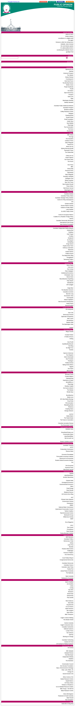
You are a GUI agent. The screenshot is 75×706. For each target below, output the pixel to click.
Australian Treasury (68, 445)
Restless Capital (69, 386)
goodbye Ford (69, 52)
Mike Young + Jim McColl (66, 688)
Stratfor (71, 327)
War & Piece (70, 370)
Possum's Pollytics (68, 552)
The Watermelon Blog (67, 255)
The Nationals (69, 573)
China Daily (70, 168)
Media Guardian (69, 180)
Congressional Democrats (66, 560)
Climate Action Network (67, 499)
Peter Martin (70, 280)
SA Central (70, 647)
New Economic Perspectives (65, 301)
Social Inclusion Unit (68, 673)
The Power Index (68, 159)
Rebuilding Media (68, 405)
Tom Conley (70, 269)
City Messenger (69, 655)
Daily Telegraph (69, 142)
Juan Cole (70, 312)
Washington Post (68, 190)
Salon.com (70, 96)
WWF (71, 519)
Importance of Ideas (68, 380)
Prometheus (70, 529)
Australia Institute (68, 194)
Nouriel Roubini (69, 305)
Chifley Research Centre (66, 111)
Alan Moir (70, 589)
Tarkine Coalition (69, 511)
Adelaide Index (69, 429)
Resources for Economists (66, 458)
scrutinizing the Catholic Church (65, 50)
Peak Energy (70, 488)
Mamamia (70, 249)
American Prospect (68, 73)
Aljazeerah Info (69, 69)
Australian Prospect (68, 107)
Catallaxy (70, 232)
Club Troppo (70, 234)
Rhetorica (70, 407)
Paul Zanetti (70, 597)
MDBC (71, 505)
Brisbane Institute (68, 109)
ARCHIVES (69, 61)
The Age (71, 136)
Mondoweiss (70, 320)
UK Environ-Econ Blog (67, 494)
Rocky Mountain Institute (66, 533)
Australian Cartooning (67, 640)
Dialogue (71, 113)
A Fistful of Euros (68, 336)
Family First (70, 569)
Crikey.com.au (69, 155)
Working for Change (68, 636)
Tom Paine (70, 368)
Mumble (71, 547)
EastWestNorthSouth (67, 344)
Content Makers (69, 376)
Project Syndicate (68, 87)
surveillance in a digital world (65, 38)
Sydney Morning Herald (67, 148)
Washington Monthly (68, 100)
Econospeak (70, 297)
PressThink (70, 401)
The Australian (69, 138)
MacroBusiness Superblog (66, 279)
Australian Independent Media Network (63, 228)
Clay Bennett (70, 604)
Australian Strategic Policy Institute (64, 198)
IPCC (71, 525)
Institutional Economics (67, 273)
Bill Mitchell (70, 282)
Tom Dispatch (69, 355)
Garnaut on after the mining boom (64, 42)
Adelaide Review (69, 653)
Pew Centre (70, 527)
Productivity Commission (66, 449)
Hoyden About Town (68, 246)
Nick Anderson (69, 601)
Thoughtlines (70, 257)
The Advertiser (69, 660)
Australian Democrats (67, 563)
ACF (72, 497)
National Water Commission (66, 507)
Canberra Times (69, 140)
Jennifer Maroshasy (68, 477)
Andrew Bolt (70, 230)
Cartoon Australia (68, 623)
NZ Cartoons (70, 632)
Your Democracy (69, 554)
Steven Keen (70, 277)
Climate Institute (69, 203)
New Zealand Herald (68, 184)
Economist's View (68, 295)
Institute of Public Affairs (67, 207)
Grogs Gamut (69, 244)
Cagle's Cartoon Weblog (67, 617)
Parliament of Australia (67, 578)
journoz (71, 414)
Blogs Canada (69, 331)
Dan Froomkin (69, 359)
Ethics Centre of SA (68, 677)
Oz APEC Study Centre (67, 211)
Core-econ (70, 267)
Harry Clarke (70, 265)
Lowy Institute (69, 209)
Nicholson (70, 591)
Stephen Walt (69, 322)
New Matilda (70, 123)
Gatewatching (69, 378)
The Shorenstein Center (67, 425)
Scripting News (69, 409)
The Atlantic (70, 75)
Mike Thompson (69, 614)
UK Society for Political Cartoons (64, 643)
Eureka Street (69, 117)
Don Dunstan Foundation (66, 666)
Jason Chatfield (69, 582)
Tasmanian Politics (68, 259)
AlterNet (71, 71)
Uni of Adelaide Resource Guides (64, 686)
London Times (69, 630)
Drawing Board (69, 115)
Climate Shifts (69, 480)
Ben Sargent (70, 610)
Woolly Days (70, 392)
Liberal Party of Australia (67, 571)
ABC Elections (69, 537)
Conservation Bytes (68, 434)
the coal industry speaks (67, 46)
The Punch (70, 161)
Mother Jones (69, 85)
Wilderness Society (68, 517)
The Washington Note (67, 324)
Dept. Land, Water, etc (67, 670)
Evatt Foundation (68, 119)
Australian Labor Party (67, 567)
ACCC (71, 447)
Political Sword (69, 253)
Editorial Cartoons (68, 629)
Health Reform (69, 681)
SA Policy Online (69, 683)
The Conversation (68, 127)
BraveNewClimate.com (67, 432)
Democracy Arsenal (68, 314)
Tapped (71, 366)
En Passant (70, 240)
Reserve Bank (69, 451)
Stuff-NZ (71, 634)
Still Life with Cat (69, 438)
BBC (72, 166)
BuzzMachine (69, 395)
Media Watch (69, 416)
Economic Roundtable (67, 454)
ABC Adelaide (69, 651)
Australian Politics (68, 539)
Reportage (70, 125)
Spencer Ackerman (68, 353)
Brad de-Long (69, 294)
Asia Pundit (70, 342)
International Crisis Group (66, 222)
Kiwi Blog (70, 346)
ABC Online (70, 135)
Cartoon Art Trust (68, 642)
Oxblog (71, 338)
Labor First (70, 545)
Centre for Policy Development (65, 199)
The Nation (70, 90)
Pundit (71, 88)
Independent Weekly (68, 657)
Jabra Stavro (70, 612)
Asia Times (70, 164)
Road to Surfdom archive (66, 441)
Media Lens (70, 397)
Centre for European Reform (65, 214)
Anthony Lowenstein (68, 247)
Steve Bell (70, 602)
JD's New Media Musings (66, 399)
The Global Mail (69, 152)
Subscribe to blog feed (67, 703)
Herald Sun (70, 144)
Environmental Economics (66, 484)
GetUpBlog (70, 242)
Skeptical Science (68, 492)
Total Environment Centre (66, 513)
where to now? (69, 34)
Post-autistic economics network (65, 456)
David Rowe (70, 595)
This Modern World (68, 619)
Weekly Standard (68, 102)
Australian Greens (68, 565)
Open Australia (69, 576)
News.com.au (69, 146)
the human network (68, 388)
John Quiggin (69, 284)
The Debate (70, 390)
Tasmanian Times (68, 150)
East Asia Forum (69, 81)
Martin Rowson (69, 608)
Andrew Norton (69, 251)
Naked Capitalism (68, 299)
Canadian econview (68, 292)
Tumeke (71, 349)
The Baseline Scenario (67, 290)
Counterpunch (69, 79)
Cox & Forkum (69, 606)
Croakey (71, 236)
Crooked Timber (69, 335)
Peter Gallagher (69, 271)
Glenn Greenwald (68, 357)
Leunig (71, 588)
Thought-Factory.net (13, 1)
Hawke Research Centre (66, 679)
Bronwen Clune (69, 374)
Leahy (71, 586)
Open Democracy (68, 92)
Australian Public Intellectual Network (63, 105)
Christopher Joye (68, 275)
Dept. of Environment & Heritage (64, 668)
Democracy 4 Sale (68, 541)
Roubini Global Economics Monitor (64, 460)
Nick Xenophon (69, 699)
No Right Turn (69, 348)
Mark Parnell (70, 698)
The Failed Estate (68, 418)
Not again (70, 40)
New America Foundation (66, 224)
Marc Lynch (70, 318)
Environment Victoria (67, 501)
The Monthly (70, 131)
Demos (71, 218)
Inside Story (70, 121)
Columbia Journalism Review (65, 423)
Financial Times (69, 170)
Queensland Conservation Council (64, 509)
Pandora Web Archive (67, 548)
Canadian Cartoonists (67, 627)
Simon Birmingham (68, 694)
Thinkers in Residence (67, 684)
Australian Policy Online (67, 196)
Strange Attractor (68, 410)
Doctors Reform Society (67, 205)
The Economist (69, 465)
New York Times (69, 182)
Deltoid (71, 473)
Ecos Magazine (69, 522)
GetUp (71, 543)
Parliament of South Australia (65, 696)
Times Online (69, 186)
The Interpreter (69, 309)
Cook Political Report (67, 558)
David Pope (70, 593)
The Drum (70, 129)
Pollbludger (70, 550)
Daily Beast (70, 172)
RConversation (69, 403)
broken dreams (69, 36)
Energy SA (70, 671)
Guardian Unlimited (68, 176)
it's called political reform (67, 48)
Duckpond (70, 238)
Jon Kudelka (70, 584)
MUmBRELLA (69, 382)
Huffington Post (69, 178)
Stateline (71, 658)
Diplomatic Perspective (67, 316)
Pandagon (70, 361)
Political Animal (69, 362)
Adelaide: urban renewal (67, 44)
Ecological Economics (67, 482)
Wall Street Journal (68, 188)
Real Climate (70, 490)
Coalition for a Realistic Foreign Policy (63, 216)
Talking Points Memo (67, 364)
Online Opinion (69, 157)
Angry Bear (70, 288)
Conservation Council (67, 664)
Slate (72, 98)
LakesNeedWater (68, 436)
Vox (72, 462)
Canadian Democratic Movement (64, 220)
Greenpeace (70, 503)
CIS (72, 201)
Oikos (71, 486)
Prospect (71, 94)
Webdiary (70, 261)
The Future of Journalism (66, 420)
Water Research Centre (67, 690)
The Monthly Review (68, 83)
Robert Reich (69, 303)
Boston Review (69, 77)
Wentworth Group (68, 515)
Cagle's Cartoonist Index (67, 625)
